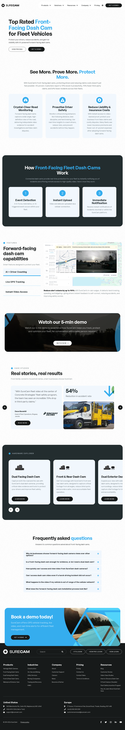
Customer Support (58, 672)
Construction (32, 668)
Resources (72, 5)
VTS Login (78, 651)
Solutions (59, 5)
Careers (54, 675)
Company (86, 5)
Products (46, 5)
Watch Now (62, 343)
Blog (102, 668)
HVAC (29, 685)
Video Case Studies (107, 675)
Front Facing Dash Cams (11, 672)
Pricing (97, 5)
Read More (22, 423)
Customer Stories (106, 672)
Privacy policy (25, 722)
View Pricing (17, 49)
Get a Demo (114, 5)
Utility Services (32, 675)
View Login (114, 651)
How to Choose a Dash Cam (110, 678)
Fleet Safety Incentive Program (111, 685)
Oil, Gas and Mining (34, 672)
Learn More (20, 499)
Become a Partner (58, 682)
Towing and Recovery (35, 682)
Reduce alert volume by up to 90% (59, 290)
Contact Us (80, 672)
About (54, 668)
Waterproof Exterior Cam (11, 682)
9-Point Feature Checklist (109, 682)
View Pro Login (95, 651)
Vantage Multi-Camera (10, 668)
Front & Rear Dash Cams (11, 678)
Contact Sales (81, 675)
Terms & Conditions (82, 678)
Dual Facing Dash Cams (10, 675)
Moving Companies (34, 678)
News (54, 678)
